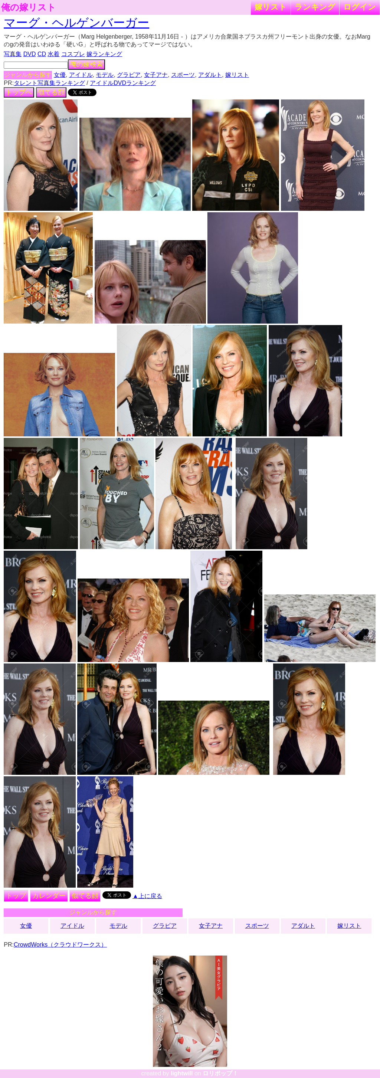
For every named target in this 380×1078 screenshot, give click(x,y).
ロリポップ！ (220, 1073)
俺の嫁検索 (86, 64)
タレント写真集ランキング (49, 83)
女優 (60, 75)
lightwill (182, 1073)
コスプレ (73, 54)
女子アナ (156, 75)
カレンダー (49, 896)
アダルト (210, 75)
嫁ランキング (104, 54)
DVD (29, 54)
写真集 (13, 54)
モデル (105, 75)
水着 (53, 54)
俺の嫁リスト (28, 7)
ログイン (359, 7)
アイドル (81, 75)
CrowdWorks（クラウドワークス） (60, 944)
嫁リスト (271, 7)
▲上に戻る (147, 896)
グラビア (129, 75)
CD (41, 54)
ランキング (315, 7)
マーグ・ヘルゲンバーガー (76, 22)
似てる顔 (51, 92)
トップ (16, 896)
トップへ (19, 92)
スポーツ (183, 75)
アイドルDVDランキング (123, 83)
